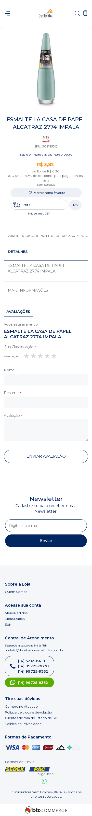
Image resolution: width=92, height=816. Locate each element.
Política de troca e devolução (28, 712)
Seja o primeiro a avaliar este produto (46, 154)
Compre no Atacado (21, 706)
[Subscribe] (46, 540)
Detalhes (18, 251)
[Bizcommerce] (46, 810)
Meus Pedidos (16, 613)
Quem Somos (16, 592)
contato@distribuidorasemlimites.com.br (34, 650)
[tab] (46, 252)
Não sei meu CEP (39, 213)
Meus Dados (15, 619)
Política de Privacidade (23, 724)
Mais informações (28, 290)
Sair (8, 624)
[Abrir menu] (10, 13)
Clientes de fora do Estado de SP (31, 718)
